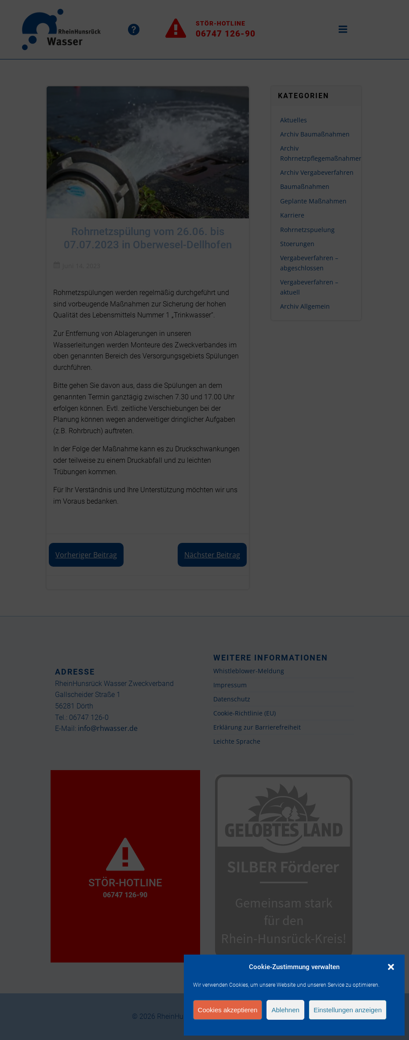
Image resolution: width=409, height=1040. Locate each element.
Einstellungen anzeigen (348, 1010)
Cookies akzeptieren (228, 1010)
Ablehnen (285, 1010)
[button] (391, 967)
